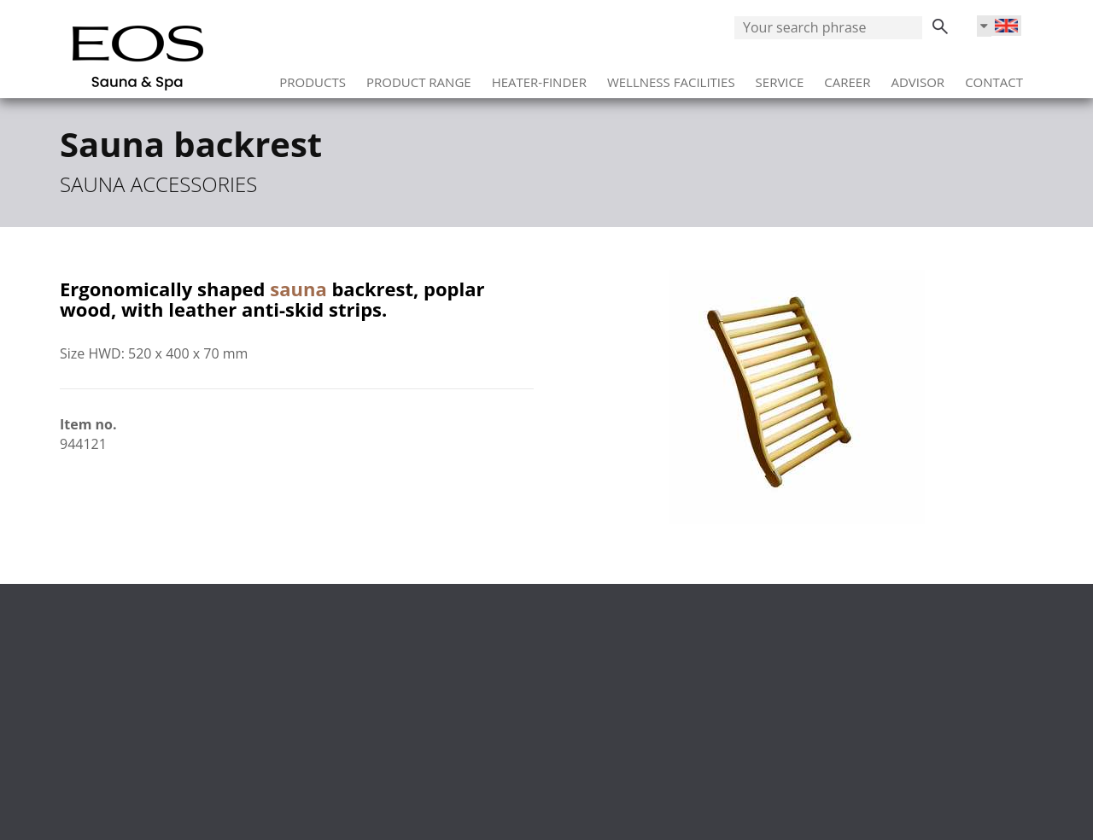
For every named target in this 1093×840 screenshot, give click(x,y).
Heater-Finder (539, 76)
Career (847, 76)
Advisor (917, 76)
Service (780, 76)
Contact (994, 76)
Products (312, 76)
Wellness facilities (671, 76)
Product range (418, 76)
